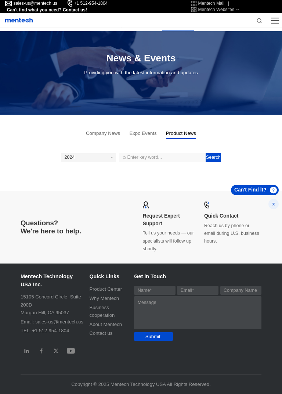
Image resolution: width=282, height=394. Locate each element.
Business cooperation (102, 311)
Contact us (100, 333)
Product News (181, 133)
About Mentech (105, 324)
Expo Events (142, 133)
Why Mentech (104, 298)
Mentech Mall (207, 3)
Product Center (105, 289)
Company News (103, 133)
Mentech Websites (212, 9)
